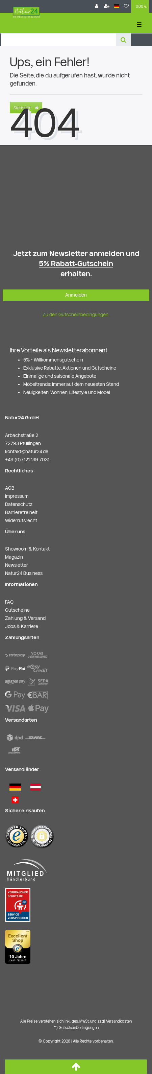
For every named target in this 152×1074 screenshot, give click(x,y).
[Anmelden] (97, 6)
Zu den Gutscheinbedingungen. (76, 314)
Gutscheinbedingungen (79, 1027)
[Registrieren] (107, 6)
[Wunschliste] (126, 6)
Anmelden (76, 295)
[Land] (117, 6)
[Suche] (123, 39)
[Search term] (58, 39)
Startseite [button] (26, 107)
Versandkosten (119, 1021)
